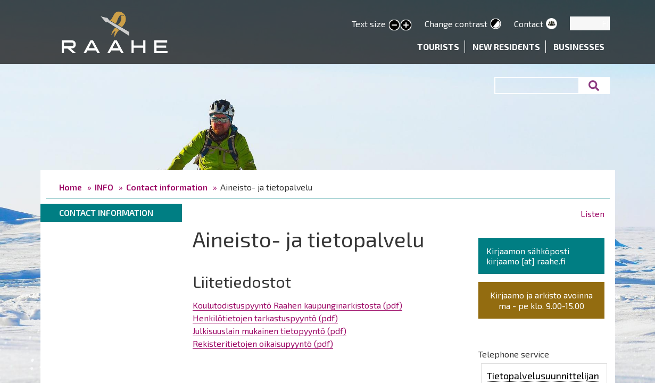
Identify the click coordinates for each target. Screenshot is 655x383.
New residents (506, 46)
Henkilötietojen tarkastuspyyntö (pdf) (265, 318)
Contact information (167, 187)
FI (605, 23)
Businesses (578, 46)
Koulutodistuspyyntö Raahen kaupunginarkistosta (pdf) (297, 305)
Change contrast (456, 24)
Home (70, 187)
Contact (528, 24)
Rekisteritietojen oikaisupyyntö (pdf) (263, 343)
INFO (104, 187)
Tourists (438, 46)
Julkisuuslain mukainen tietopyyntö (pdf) (269, 331)
